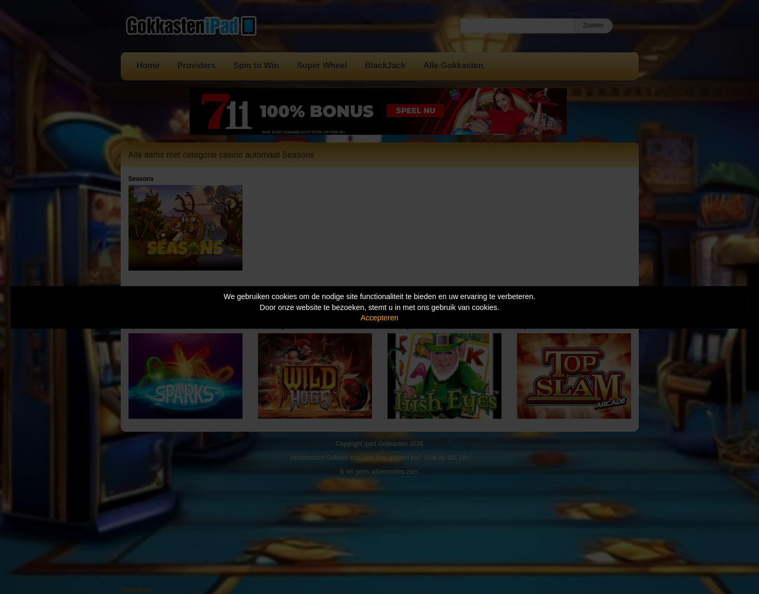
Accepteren (379, 318)
